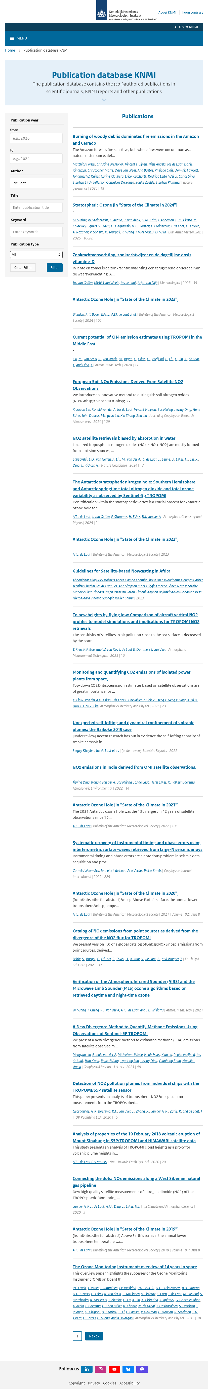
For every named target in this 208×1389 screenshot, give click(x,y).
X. (185, 358)
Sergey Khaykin (83, 750)
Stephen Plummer (168, 182)
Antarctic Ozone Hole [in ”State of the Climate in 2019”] (126, 1229)
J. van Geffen (101, 516)
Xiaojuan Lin (81, 409)
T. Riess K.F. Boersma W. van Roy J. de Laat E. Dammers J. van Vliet (120, 649)
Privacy (94, 1383)
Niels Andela (156, 164)
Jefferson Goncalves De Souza (113, 182)
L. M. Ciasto (183, 220)
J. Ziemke (114, 1299)
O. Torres (89, 1318)
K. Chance (130, 1305)
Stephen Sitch (82, 182)
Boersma (104, 1111)
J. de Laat (177, 226)
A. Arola (78, 1305)
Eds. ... (105, 314)
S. (83, 958)
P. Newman (149, 1312)
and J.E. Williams (151, 1010)
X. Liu (136, 1299)
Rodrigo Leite (157, 176)
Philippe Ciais (164, 170)
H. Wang (103, 1318)
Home (10, 50)
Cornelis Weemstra (86, 870)
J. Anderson (166, 220)
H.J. (138, 1206)
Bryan (128, 358)
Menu (22, 38)
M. (80, 358)
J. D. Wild (159, 232)
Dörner (106, 958)
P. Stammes (119, 516)
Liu (75, 358)
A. (97, 465)
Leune (166, 459)
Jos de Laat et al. (107, 750)
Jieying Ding (182, 409)
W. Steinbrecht (98, 220)
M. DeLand (191, 1293)
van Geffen (103, 459)
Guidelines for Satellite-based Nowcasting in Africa (122, 571)
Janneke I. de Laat (113, 870)
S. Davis (103, 226)
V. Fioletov (148, 1293)
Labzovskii (80, 459)
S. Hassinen (187, 1305)
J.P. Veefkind (127, 1287)
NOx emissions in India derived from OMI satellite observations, (134, 767)
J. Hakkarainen (167, 1305)
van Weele (110, 358)
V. (142, 958)
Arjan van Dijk (147, 282)
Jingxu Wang (110, 1060)
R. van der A (131, 220)
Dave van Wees (125, 170)
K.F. (114, 1111)
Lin (181, 358)
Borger (90, 958)
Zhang (140, 1111)
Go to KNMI (188, 26)
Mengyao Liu (110, 415)
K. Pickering (149, 1299)
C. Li (121, 1312)
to (12, 150)
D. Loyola (192, 226)
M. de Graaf (146, 1305)
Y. (176, 358)
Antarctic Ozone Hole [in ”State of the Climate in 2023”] (126, 299)
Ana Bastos (145, 170)
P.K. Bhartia (146, 1287)
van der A (90, 358)
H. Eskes (134, 516)
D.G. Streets (81, 1293)
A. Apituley (166, 1299)
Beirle (76, 958)
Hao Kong (92, 1060)
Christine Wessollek (110, 164)
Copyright (77, 1383)
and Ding (82, 364)
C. (98, 958)
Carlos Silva (187, 176)
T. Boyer (94, 314)
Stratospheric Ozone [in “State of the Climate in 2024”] (125, 205)
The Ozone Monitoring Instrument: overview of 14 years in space (135, 1267)
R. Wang (127, 232)
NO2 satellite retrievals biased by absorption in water (124, 438)
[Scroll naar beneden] (104, 100)
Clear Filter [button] (23, 267)
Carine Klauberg (112, 176)
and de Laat (191, 1111)
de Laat (194, 358)
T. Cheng (93, 1010)
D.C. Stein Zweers (168, 1287)
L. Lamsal (132, 1312)
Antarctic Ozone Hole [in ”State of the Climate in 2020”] (126, 893)
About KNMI (167, 12)
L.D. (92, 459)
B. (173, 459)
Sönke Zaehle (145, 182)
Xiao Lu (166, 1054)
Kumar (135, 958)
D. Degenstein (121, 226)
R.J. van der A (151, 516)
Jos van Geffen (83, 282)
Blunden (78, 314)
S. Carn (162, 1293)
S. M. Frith (149, 220)
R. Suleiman (182, 1312)
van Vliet (125, 1111)
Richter (89, 465)
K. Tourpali (112, 232)
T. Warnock (143, 232)
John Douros (90, 415)
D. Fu (127, 1299)
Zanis (173, 1111)
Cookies (109, 1383)
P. (166, 358)
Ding (76, 465)
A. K (94, 1111)
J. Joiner (93, 1287)
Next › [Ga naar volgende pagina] (94, 1336)
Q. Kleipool (92, 1312)
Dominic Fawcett (186, 170)
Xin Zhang (127, 415)
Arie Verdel (134, 870)
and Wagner (170, 958)
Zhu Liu (141, 415)
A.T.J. (109, 1206)
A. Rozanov (80, 232)
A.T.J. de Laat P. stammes (90, 1161)
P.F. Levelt (79, 1287)
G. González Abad (188, 1299)
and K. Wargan (122, 1318)
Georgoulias (81, 1111)
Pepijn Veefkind (184, 1054)
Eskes (141, 358)
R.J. (89, 1206)
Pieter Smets (152, 870)
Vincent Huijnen (136, 164)
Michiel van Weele (106, 282)
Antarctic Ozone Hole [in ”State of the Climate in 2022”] (126, 539)
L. (135, 358)
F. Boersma (93, 1305)
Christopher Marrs (100, 170)
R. (99, 358)
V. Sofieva (96, 232)
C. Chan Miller (111, 1305)
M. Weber (79, 220)
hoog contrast (192, 12)
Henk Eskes (158, 782)
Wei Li (172, 176)
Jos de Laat (175, 164)
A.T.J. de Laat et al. (124, 314)
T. (181, 958)
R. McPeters (98, 1299)
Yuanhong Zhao (170, 1060)
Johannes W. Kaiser (86, 176)
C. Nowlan (165, 1312)
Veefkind (158, 358)
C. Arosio (116, 220)
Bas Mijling (165, 409)
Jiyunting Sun (129, 1060)
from (14, 130)
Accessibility (129, 1383)
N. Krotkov (109, 1312)
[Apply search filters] (55, 267)
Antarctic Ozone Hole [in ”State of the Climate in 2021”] (126, 805)
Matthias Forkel (84, 164)
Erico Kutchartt (135, 176)
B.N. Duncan (190, 1287)
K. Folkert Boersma (181, 782)
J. (87, 314)
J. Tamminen (108, 1287)
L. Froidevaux (160, 226)
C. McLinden (131, 1293)
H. (148, 358)
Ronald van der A (103, 409)
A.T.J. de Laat (82, 516)
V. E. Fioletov (140, 226)
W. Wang (79, 1010)
